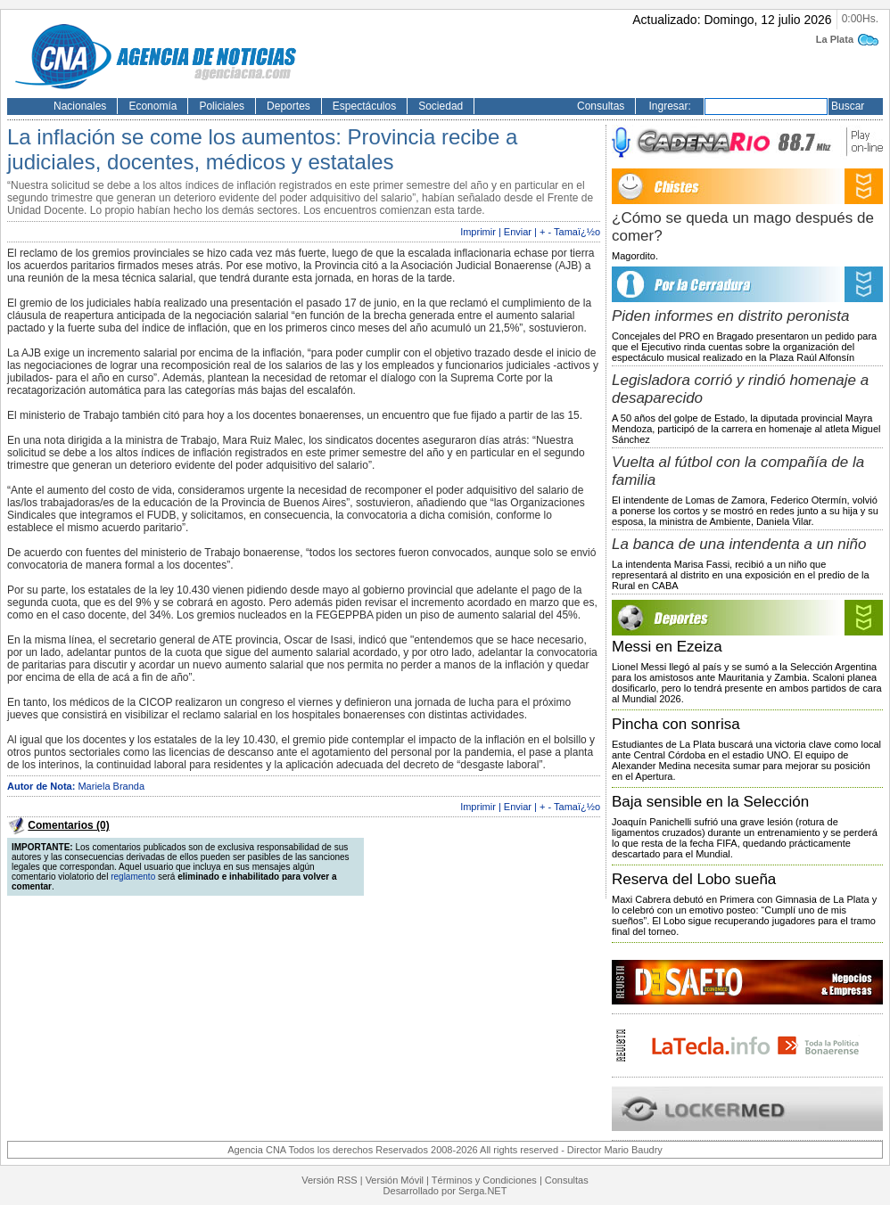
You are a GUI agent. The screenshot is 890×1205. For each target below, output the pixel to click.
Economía (152, 106)
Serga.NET (482, 1190)
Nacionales (80, 106)
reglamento (133, 876)
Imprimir (478, 231)
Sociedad (440, 106)
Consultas (600, 106)
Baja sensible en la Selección (710, 801)
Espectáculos (364, 106)
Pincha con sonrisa (676, 724)
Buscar (847, 106)
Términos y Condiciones (484, 1180)
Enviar (518, 231)
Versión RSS (329, 1180)
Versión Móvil (395, 1180)
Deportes (288, 106)
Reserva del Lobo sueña (694, 879)
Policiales (221, 106)
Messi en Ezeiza (667, 646)
